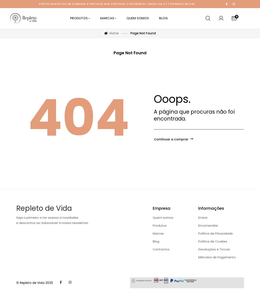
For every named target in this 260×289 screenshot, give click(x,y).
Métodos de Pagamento (217, 257)
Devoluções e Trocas (214, 249)
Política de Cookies (212, 241)
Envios (202, 217)
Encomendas (208, 225)
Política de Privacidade (215, 233)
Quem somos (163, 217)
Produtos (160, 225)
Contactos (161, 249)
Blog (156, 241)
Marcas (158, 233)
